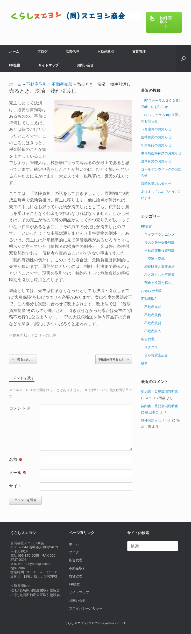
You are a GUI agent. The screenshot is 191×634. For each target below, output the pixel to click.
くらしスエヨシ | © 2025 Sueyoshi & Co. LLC (95, 623)
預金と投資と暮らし (159, 283)
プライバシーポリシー (86, 608)
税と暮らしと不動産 (159, 275)
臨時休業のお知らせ (156, 137)
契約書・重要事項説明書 (159, 392)
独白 (144, 363)
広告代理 (72, 51)
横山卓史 (152, 412)
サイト (15, 486)
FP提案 (14, 65)
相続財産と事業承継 (159, 267)
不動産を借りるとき (113, 359)
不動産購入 (152, 331)
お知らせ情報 (151, 291)
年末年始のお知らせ (156, 145)
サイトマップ (48, 65)
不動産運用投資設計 (159, 251)
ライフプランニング (159, 234)
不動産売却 (62, 84)
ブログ (42, 51)
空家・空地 (156, 259)
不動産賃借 (152, 315)
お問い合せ (85, 65)
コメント (20, 408)
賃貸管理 (139, 51)
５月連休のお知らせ (156, 129)
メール (18, 473)
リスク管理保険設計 (159, 242)
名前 (16, 459)
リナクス (151, 347)
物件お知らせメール (156, 420)
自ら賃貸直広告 (156, 355)
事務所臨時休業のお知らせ (161, 153)
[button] (183, 58)
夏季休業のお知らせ (156, 161)
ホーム (14, 51)
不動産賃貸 (152, 323)
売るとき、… (23, 359)
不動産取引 (105, 51)
